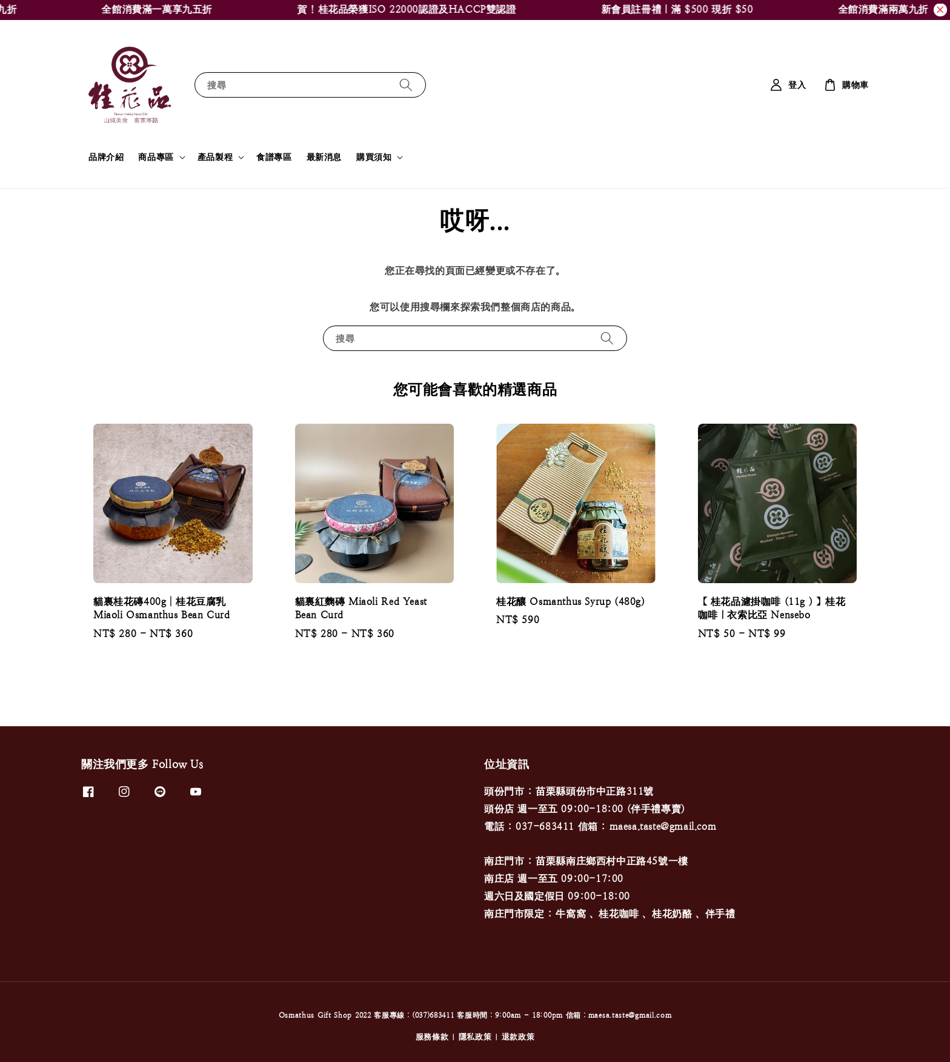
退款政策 (518, 1036)
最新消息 (324, 157)
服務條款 (432, 1036)
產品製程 (215, 157)
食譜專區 (273, 157)
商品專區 (155, 157)
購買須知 (373, 157)
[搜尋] (406, 84)
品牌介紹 (106, 157)
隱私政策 (475, 1036)
